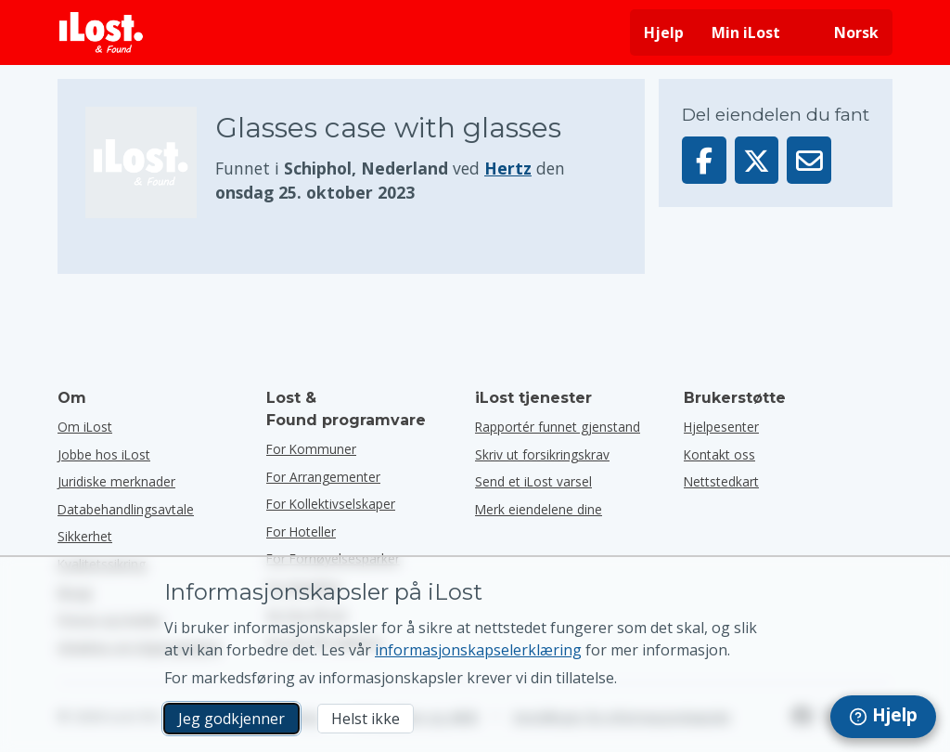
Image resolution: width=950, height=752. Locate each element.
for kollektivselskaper (330, 503)
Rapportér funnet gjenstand (557, 426)
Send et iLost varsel (533, 481)
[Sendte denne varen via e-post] (809, 160)
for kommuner (311, 449)
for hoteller (301, 531)
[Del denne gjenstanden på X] (757, 160)
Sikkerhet (85, 536)
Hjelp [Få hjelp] (664, 32)
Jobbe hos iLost (104, 454)
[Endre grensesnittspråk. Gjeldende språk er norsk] (843, 32)
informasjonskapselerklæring (478, 650)
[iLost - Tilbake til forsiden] (101, 32)
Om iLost (85, 426)
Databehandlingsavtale (126, 509)
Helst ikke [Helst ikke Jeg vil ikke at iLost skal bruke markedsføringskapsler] (365, 718)
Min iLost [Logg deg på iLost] (746, 32)
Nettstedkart (721, 481)
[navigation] (883, 716)
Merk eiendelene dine (538, 509)
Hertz (508, 168)
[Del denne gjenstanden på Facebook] (704, 160)
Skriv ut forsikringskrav (542, 454)
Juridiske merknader (116, 481)
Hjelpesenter (721, 426)
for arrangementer (323, 477)
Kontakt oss (719, 454)
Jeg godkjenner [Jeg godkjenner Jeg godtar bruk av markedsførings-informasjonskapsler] (231, 718)
